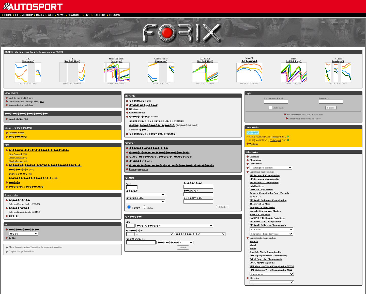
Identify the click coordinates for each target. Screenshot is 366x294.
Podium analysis (137, 112)
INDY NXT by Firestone (261, 189)
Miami (8, 128)
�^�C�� (169, 134)
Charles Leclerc (16, 161)
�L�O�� (135, 161)
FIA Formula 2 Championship (264, 179)
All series (153, 116)
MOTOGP (27, 15)
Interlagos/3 (338, 61)
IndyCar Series (257, 186)
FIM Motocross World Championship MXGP (272, 266)
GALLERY (99, 15)
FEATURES (74, 15)
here (31, 98)
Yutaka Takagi (30, 247)
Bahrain (13, 204)
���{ (146, 101)
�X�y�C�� (249, 61)
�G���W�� (153, 134)
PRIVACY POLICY (98, 291)
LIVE (87, 15)
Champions (255, 160)
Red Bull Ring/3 (72, 61)
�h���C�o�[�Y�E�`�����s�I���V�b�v (39, 150)
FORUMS (114, 15)
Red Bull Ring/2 (205, 61)
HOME (8, 15)
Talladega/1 (275, 136)
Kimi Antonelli (15, 154)
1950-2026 (130, 96)
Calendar (254, 156)
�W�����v (133, 216)
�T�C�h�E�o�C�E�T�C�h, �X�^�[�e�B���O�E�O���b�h (171, 165)
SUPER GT (255, 196)
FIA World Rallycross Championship (268, 225)
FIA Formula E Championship (265, 175)
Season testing (11, 195)
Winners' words (16, 132)
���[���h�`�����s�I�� (148, 148)
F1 (16, 15)
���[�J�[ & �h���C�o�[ (26, 186)
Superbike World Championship (265, 252)
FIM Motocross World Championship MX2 (271, 270)
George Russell (16, 157)
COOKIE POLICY (123, 291)
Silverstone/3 (28, 61)
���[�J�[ (136, 134)
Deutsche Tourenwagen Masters (265, 211)
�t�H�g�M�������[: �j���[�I (152, 125)
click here (318, 114)
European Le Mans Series (262, 207)
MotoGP (254, 241)
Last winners (256, 163)
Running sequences (138, 169)
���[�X (14, 182)
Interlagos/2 (117, 61)
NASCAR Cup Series (260, 214)
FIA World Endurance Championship (268, 200)
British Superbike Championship (266, 259)
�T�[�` (14, 216)
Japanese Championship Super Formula (269, 193)
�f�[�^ (130, 143)
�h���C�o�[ (18, 136)
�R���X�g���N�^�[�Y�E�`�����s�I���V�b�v (45, 165)
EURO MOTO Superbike (262, 262)
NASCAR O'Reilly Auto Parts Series (267, 218)
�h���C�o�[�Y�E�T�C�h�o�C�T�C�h (156, 121)
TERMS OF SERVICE (72, 291)
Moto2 (253, 245)
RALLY (40, 15)
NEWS (61, 15)
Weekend (253, 144)
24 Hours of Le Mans (260, 204)
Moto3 (253, 248)
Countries (133, 129)
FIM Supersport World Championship (268, 255)
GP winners (135, 109)
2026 (7, 145)
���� (152, 105)
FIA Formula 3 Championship (264, 182)
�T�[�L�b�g (138, 105)
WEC (50, 15)
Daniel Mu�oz (16, 119)
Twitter (12, 238)
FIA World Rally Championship (265, 221)
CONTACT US (144, 291)
